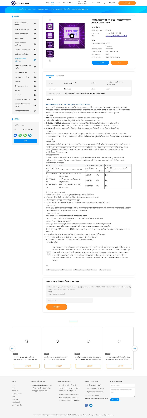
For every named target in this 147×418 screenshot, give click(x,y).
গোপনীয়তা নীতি (17, 405)
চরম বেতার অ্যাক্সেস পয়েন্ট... (25, 50)
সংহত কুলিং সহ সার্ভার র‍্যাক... (25, 100)
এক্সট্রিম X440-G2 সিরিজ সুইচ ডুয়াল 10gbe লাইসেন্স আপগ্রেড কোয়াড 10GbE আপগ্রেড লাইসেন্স (118, 359)
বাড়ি (13, 385)
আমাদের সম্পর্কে (17, 394)
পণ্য (13, 388)
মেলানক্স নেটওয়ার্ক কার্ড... (25, 34)
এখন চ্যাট (127, 3)
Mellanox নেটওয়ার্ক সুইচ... (25, 29)
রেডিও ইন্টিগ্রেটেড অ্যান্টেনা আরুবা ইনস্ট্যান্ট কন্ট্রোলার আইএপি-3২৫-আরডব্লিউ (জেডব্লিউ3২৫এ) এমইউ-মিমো (69, 398)
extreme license (104, 270)
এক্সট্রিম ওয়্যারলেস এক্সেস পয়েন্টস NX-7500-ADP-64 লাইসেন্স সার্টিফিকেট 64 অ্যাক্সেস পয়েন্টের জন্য (88, 359)
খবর (13, 396)
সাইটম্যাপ (15, 399)
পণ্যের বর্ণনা (60, 76)
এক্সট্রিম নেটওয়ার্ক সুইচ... (25, 54)
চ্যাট (25, 141)
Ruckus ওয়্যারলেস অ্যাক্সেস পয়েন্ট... (25, 67)
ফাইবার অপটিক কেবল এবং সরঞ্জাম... (25, 105)
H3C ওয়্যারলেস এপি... (25, 86)
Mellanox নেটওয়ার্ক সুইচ (38, 381)
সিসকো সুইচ (25, 95)
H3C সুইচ (25, 91)
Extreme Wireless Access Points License (59, 270)
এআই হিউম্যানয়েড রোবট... (25, 111)
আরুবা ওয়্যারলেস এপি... (25, 77)
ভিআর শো (15, 391)
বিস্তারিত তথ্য (50, 76)
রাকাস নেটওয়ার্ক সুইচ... (25, 73)
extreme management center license (85, 270)
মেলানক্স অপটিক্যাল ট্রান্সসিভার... (25, 44)
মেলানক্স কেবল (25, 38)
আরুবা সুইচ (25, 82)
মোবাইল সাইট (16, 402)
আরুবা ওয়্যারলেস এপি (64, 381)
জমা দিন (56, 307)
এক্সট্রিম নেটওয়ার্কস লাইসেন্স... (25, 60)
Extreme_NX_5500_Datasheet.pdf (116, 36)
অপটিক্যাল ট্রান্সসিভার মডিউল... (25, 24)
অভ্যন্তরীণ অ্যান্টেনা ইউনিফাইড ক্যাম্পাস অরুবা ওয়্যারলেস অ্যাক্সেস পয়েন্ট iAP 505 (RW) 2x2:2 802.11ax (69, 388)
